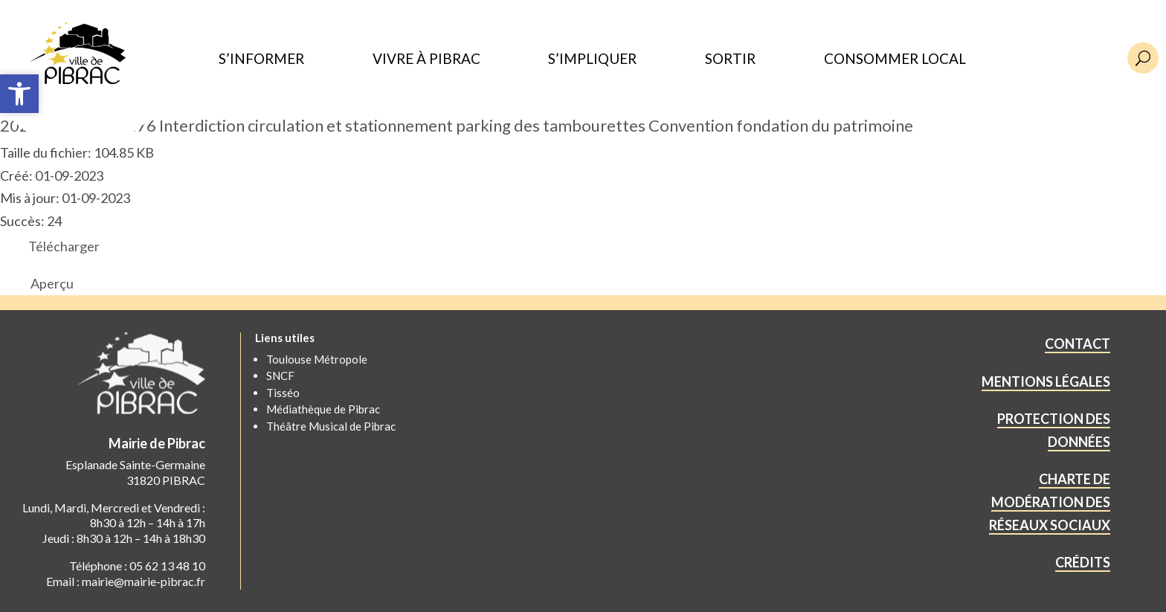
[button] (19, 93)
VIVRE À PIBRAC (426, 59)
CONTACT (1077, 343)
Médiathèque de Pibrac (323, 409)
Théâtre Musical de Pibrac (331, 426)
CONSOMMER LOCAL (895, 59)
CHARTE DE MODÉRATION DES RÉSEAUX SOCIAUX (1049, 501)
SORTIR (730, 59)
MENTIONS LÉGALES (1046, 381)
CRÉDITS (1082, 562)
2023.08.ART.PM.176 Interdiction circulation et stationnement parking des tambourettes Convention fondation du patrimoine (456, 125)
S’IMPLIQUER (592, 59)
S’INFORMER (261, 59)
